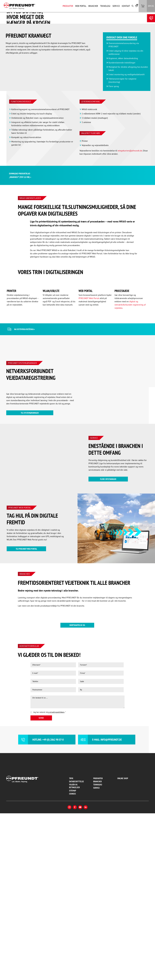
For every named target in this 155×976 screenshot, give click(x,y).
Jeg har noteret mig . (49, 875)
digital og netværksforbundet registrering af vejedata (130, 447)
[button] (136, 6)
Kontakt (126, 6)
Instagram (69, 970)
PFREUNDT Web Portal (89, 440)
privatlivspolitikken (56, 875)
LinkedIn (85, 970)
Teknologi (105, 6)
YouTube (80, 970)
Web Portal (80, 6)
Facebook (75, 970)
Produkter (68, 6)
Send (41, 880)
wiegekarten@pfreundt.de (130, 201)
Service (116, 6)
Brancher (93, 6)
